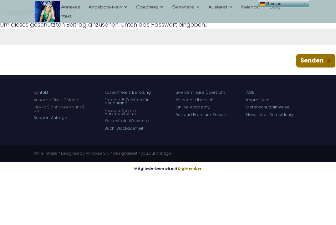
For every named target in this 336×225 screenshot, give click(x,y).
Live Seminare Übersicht (200, 92)
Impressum (257, 100)
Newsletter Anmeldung (269, 115)
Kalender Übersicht (195, 100)
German (270, 3)
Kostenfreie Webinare (126, 121)
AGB (250, 92)
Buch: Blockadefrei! (123, 128)
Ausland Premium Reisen (201, 115)
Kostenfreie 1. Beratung (128, 92)
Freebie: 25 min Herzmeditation (120, 112)
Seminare (183, 7)
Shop (39, 16)
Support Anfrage (50, 118)
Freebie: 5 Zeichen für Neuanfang (126, 101)
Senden (311, 60)
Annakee (70, 7)
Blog (274, 7)
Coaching (147, 7)
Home (40, 7)
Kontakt (62, 16)
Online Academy (193, 107)
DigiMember (190, 168)
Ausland (217, 7)
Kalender (251, 7)
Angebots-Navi (105, 7)
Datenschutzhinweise (268, 107)
